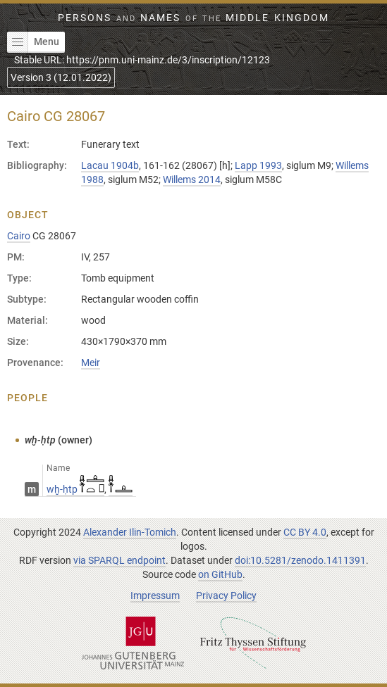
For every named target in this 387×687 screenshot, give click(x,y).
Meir (90, 362)
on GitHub (220, 574)
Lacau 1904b (110, 165)
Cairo (18, 235)
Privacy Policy (226, 595)
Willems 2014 (192, 179)
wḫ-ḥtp (75, 489)
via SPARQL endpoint (119, 560)
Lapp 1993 (258, 165)
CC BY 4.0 (304, 532)
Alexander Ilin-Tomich (129, 532)
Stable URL (142, 59)
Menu (33, 42)
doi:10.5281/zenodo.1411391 (300, 560)
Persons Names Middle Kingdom (193, 17)
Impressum (155, 595)
